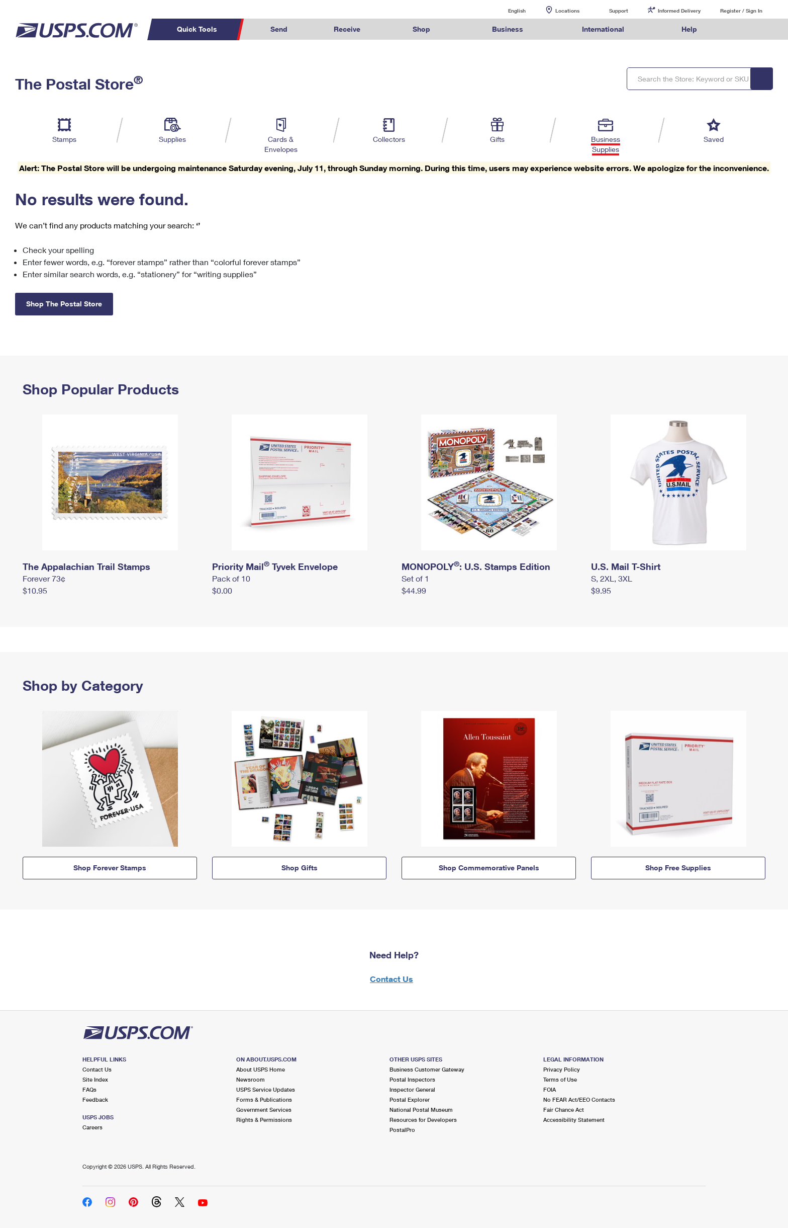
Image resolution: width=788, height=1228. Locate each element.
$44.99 (414, 590)
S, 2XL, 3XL (611, 578)
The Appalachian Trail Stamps (86, 566)
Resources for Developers (423, 1119)
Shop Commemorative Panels (489, 867)
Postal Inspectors (412, 1079)
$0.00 (222, 590)
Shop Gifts (299, 867)
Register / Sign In (741, 11)
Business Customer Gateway (426, 1069)
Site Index (95, 1079)
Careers (92, 1127)
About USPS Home (260, 1069)
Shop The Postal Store (64, 303)
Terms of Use (560, 1079)
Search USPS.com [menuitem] (739, 29)
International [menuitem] (603, 29)
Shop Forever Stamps (109, 867)
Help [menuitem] (689, 29)
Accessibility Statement (574, 1119)
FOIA (549, 1089)
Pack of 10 (231, 578)
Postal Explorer (409, 1099)
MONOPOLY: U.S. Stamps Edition (476, 566)
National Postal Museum (421, 1109)
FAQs (89, 1089)
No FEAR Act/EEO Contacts (579, 1099)
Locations (567, 11)
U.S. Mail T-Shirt (625, 566)
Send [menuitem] (278, 29)
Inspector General (412, 1089)
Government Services (263, 1109)
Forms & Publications (264, 1099)
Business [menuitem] (507, 29)
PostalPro (402, 1129)
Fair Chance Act (563, 1109)
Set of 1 (415, 578)
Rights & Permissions (264, 1119)
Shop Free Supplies (678, 867)
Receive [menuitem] (347, 29)
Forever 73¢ (44, 578)
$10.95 (35, 590)
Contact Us (391, 979)
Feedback (95, 1099)
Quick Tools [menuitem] (197, 29)
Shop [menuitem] (421, 29)
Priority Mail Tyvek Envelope (275, 566)
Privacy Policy (561, 1069)
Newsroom (250, 1079)
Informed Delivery (679, 11)
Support (618, 11)
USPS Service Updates (265, 1089)
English (506, 10)
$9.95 (601, 590)
